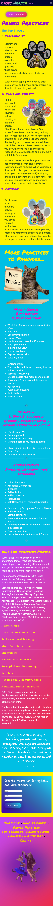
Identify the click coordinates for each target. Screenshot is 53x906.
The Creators (12, 832)
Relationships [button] (26, 625)
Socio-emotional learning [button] (26, 639)
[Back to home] (17, 3)
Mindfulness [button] (26, 652)
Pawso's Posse (37, 832)
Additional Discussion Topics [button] (26, 686)
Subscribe (12, 805)
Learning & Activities (25, 836)
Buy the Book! (16, 14)
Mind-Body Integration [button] (26, 646)
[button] (51, 3)
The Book (12, 823)
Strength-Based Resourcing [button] (26, 666)
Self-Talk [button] (26, 673)
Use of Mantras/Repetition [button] (26, 632)
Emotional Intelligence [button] (26, 659)
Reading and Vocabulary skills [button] (26, 679)
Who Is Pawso (34, 823)
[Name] (13, 791)
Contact (26, 840)
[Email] (13, 796)
